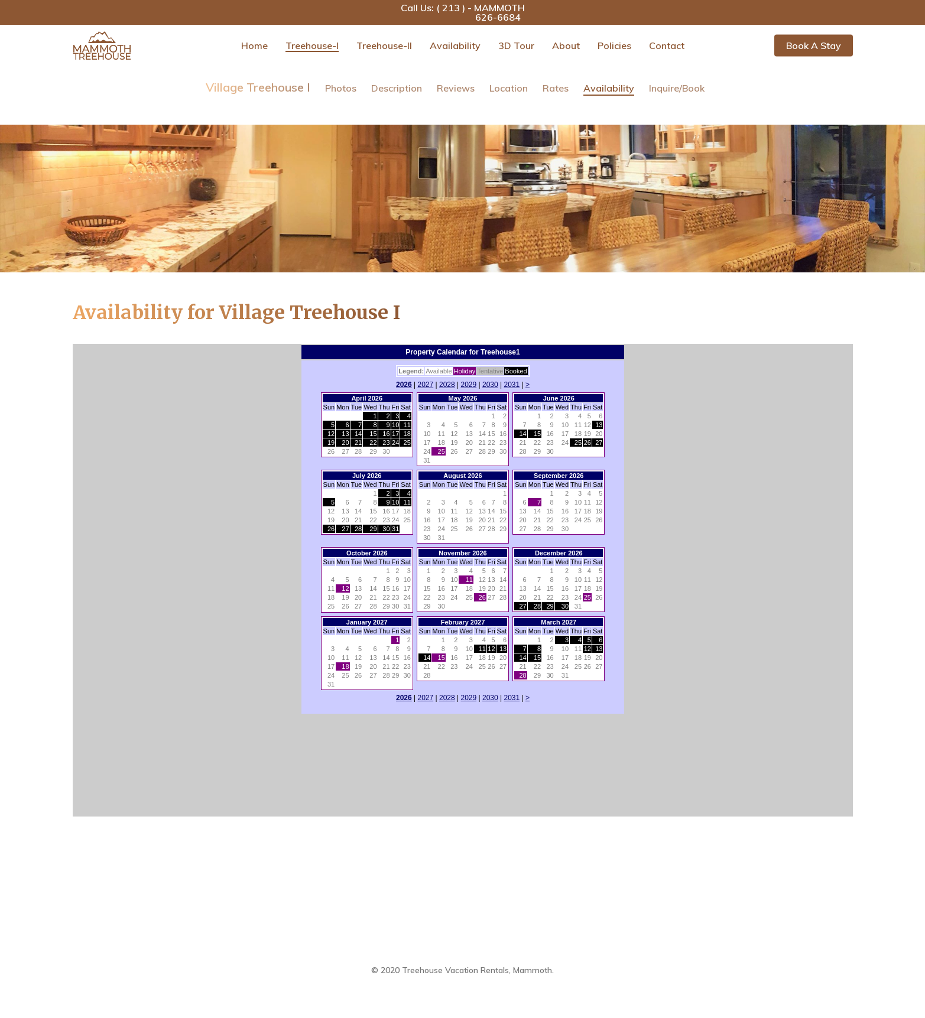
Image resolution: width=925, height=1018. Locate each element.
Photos (340, 88)
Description (396, 88)
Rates (556, 88)
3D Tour (516, 45)
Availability (455, 45)
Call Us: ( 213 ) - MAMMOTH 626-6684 (463, 12)
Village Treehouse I (258, 87)
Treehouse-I (312, 45)
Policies (614, 45)
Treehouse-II (384, 45)
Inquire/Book (677, 88)
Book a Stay (813, 45)
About (566, 45)
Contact (666, 45)
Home (254, 45)
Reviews (456, 88)
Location (508, 88)
